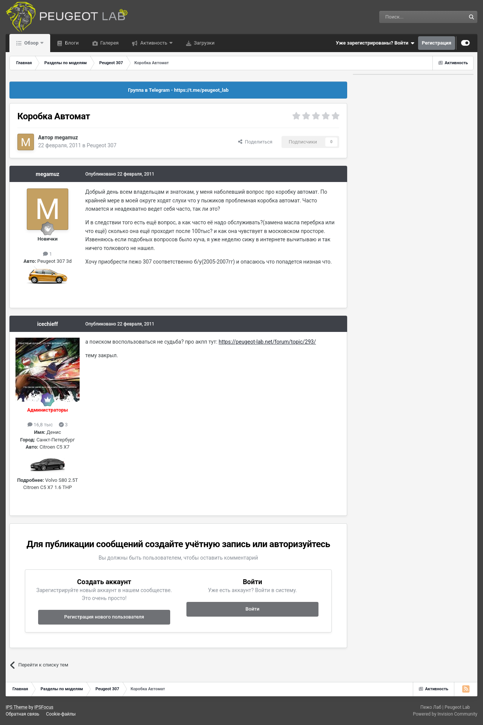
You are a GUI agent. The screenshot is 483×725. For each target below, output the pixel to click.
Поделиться (255, 142)
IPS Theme (17, 707)
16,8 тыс (40, 424)
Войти (253, 609)
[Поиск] (405, 17)
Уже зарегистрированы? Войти (375, 43)
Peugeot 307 (102, 145)
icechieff (47, 324)
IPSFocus (43, 707)
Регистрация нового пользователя (104, 617)
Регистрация (436, 43)
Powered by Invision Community (445, 714)
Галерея (109, 43)
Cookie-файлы (61, 714)
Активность (153, 43)
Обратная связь (22, 714)
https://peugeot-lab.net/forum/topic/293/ (267, 342)
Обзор (31, 43)
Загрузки (204, 43)
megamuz (66, 137)
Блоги (71, 43)
